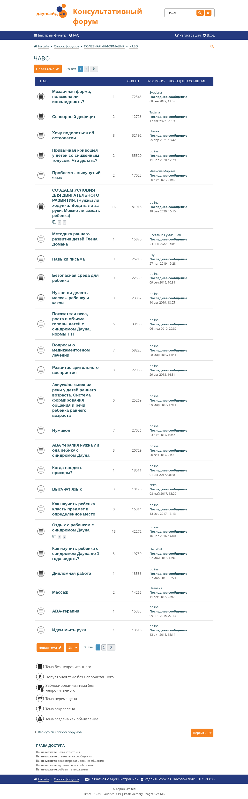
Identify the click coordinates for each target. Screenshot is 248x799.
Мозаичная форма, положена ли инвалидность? (71, 96)
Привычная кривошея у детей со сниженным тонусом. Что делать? (75, 155)
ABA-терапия (65, 611)
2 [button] (86, 69)
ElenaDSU (156, 549)
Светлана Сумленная (165, 235)
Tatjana (155, 112)
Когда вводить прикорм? (67, 470)
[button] (94, 69)
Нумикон (61, 430)
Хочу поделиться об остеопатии (73, 135)
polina (154, 151)
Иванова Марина (162, 171)
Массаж (60, 592)
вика (153, 485)
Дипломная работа (71, 573)
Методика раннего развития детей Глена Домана (75, 238)
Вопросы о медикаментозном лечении (71, 350)
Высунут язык (67, 489)
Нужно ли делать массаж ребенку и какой (70, 297)
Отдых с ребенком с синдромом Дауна (73, 527)
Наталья (156, 588)
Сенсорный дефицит (74, 116)
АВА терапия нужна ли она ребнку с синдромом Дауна (75, 450)
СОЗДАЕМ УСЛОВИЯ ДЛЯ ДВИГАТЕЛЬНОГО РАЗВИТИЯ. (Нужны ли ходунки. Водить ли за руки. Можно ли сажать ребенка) (76, 203)
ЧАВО (42, 58)
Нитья (154, 131)
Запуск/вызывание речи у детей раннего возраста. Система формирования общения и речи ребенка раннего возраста (74, 400)
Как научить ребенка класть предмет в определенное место (73, 508)
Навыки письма (68, 259)
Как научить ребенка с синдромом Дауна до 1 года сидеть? (75, 553)
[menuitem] (74, 35)
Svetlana (156, 92)
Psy (152, 255)
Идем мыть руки (69, 629)
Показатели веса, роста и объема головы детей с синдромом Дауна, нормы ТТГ (71, 323)
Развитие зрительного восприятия (75, 370)
